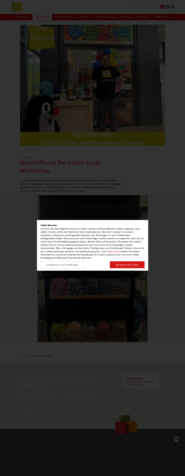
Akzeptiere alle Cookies (127, 264)
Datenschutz (113, 251)
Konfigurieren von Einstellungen (62, 264)
